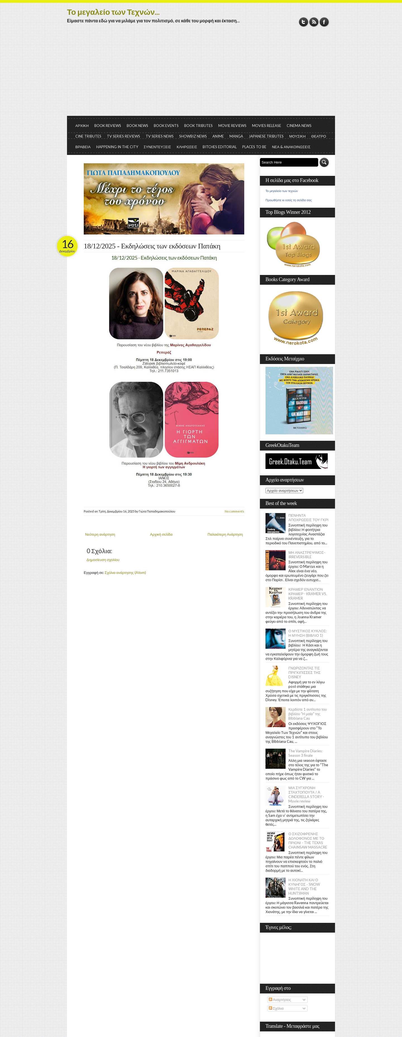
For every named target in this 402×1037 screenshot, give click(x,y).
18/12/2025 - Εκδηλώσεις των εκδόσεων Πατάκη (152, 246)
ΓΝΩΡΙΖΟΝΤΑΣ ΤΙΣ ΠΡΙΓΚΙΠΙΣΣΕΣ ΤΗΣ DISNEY (304, 672)
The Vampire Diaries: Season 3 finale (305, 753)
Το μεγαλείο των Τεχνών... (113, 11)
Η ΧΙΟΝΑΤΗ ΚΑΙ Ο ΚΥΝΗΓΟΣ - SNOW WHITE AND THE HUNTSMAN (304, 886)
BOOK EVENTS (166, 125)
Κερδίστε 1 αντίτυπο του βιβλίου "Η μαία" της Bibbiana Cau (307, 713)
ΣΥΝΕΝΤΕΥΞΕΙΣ (157, 147)
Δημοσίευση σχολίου (103, 559)
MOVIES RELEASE (266, 125)
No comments (234, 511)
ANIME (218, 136)
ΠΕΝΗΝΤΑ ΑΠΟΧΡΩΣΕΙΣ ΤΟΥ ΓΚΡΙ (308, 517)
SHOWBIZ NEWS (193, 136)
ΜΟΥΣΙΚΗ (297, 136)
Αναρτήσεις (280, 999)
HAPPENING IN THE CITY (117, 147)
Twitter (303, 22)
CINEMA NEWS (299, 125)
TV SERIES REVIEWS (123, 136)
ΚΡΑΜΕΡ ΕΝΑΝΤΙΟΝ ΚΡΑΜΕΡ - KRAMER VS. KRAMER (307, 593)
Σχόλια (276, 1008)
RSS (314, 22)
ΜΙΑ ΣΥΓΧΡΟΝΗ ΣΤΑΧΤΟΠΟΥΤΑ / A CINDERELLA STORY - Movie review (306, 794)
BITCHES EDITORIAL (220, 147)
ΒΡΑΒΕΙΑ (83, 147)
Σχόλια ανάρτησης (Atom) (125, 572)
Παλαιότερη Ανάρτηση (225, 534)
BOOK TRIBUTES (198, 125)
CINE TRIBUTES (88, 136)
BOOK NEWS (137, 125)
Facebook (324, 22)
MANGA (236, 136)
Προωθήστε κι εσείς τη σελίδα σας (288, 200)
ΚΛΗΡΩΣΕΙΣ (187, 147)
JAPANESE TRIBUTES (266, 136)
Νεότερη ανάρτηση (100, 534)
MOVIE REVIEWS (232, 125)
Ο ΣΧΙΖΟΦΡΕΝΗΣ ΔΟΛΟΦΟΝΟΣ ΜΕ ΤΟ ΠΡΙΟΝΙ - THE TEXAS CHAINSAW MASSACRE (307, 840)
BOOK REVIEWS (107, 125)
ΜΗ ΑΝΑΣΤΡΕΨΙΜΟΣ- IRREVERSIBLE (306, 554)
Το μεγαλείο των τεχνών (281, 191)
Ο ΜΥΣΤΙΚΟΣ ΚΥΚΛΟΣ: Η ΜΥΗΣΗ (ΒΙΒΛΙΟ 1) (307, 633)
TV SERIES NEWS (160, 136)
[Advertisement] (201, 74)
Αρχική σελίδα (161, 534)
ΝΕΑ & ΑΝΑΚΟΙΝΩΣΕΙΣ (291, 147)
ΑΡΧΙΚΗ (82, 125)
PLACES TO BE (254, 147)
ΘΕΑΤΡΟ (318, 136)
